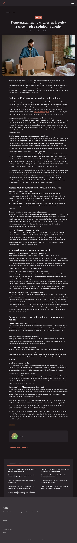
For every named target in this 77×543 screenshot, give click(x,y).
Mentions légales (7, 529)
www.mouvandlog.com (41, 112)
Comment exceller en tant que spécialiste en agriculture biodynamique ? (21, 493)
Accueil (8, 12)
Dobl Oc (6, 508)
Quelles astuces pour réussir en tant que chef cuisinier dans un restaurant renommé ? (21, 487)
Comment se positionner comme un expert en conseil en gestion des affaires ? (21, 476)
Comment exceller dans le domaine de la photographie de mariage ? (53, 476)
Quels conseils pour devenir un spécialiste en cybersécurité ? (21, 481)
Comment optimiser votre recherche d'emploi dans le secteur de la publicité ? (54, 487)
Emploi (13, 12)
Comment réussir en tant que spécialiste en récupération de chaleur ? (54, 481)
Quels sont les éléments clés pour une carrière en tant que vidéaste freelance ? (55, 470)
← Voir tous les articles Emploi (18, 447)
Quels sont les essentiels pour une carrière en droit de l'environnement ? (21, 470)
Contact (5, 532)
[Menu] (72, 3)
